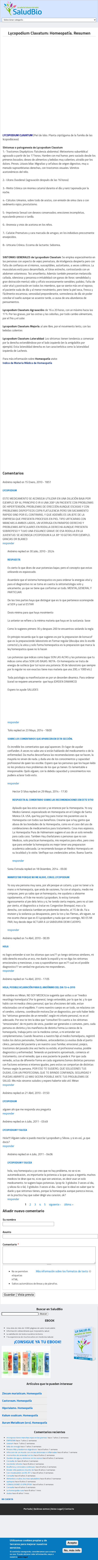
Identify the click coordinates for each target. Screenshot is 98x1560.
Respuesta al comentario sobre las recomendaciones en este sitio (52, 800)
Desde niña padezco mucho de (20, 1469)
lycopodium (10, 1101)
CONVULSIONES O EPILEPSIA (19, 1484)
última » (68, 1204)
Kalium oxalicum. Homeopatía (20, 1415)
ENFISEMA (11, 1440)
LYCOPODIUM (10, 490)
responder (8, 543)
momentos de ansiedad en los (20, 1455)
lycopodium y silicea (19, 1162)
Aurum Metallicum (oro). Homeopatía (24, 1423)
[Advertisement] (30, 59)
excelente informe (15, 1463)
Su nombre (9, 1220)
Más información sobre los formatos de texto (62, 1271)
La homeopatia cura (15, 1490)
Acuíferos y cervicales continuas (21, 1466)
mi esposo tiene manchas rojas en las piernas (27, 1437)
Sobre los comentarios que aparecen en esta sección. (40, 739)
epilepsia (10, 1481)
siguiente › (55, 1204)
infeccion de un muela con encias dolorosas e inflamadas (32, 1452)
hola (5, 946)
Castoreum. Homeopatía (17, 1401)
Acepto (72, 1542)
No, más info (72, 1550)
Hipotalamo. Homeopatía (17, 1408)
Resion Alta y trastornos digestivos (22, 1449)
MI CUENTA (7, 1499)
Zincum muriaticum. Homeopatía (22, 1393)
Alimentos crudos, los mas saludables (23, 1478)
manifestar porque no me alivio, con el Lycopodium (38, 877)
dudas (9, 1493)
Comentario (11, 1245)
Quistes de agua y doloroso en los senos (24, 1458)
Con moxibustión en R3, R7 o (19, 1472)
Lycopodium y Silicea (15, 1130)
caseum (10, 1443)
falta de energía (13, 1446)
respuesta (13, 559)
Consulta (10, 1475)
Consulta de (12, 1461)
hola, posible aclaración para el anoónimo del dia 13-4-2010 (39, 987)
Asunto (7, 1232)
